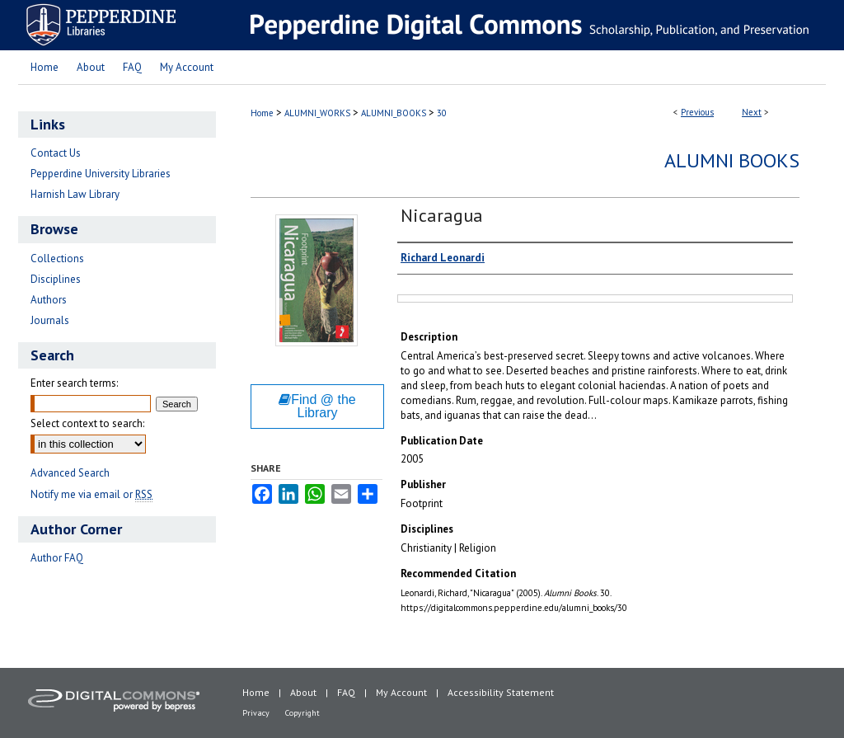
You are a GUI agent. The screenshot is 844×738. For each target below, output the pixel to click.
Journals (49, 320)
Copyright (302, 712)
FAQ (346, 692)
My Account (401, 692)
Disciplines (55, 279)
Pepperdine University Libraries (100, 174)
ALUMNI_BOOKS (393, 113)
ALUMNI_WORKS (317, 113)
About (303, 692)
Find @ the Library (317, 406)
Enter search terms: (74, 383)
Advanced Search (70, 473)
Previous (697, 112)
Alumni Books (731, 160)
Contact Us (55, 153)
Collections (57, 258)
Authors (48, 300)
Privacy (256, 712)
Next (752, 112)
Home (262, 113)
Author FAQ (56, 558)
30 (442, 113)
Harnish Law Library (75, 194)
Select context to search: (87, 423)
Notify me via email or (91, 494)
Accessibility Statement (501, 692)
